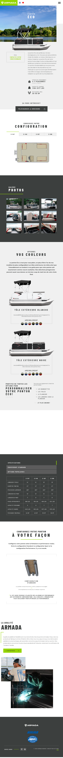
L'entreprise (13, 651)
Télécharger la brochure (28, 109)
